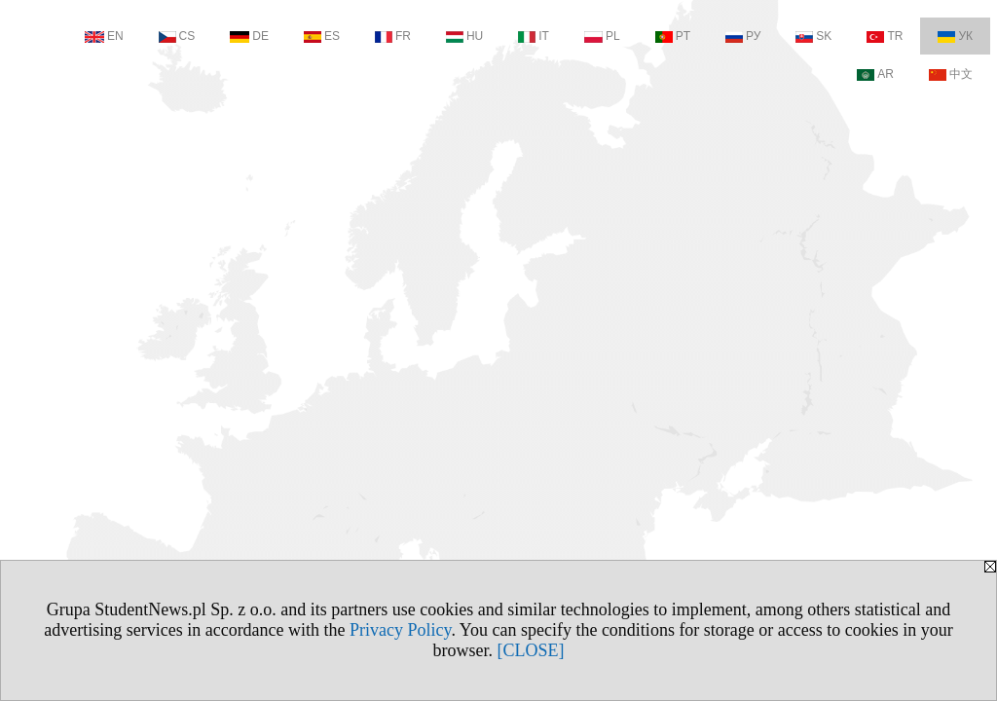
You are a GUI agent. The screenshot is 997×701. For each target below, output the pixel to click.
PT (672, 36)
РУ (742, 36)
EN (104, 36)
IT (533, 36)
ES (322, 36)
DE (249, 36)
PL (602, 36)
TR (885, 36)
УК (955, 36)
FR (393, 36)
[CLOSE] (531, 650)
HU (464, 36)
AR (875, 74)
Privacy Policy (400, 630)
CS (177, 36)
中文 (951, 74)
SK (813, 36)
